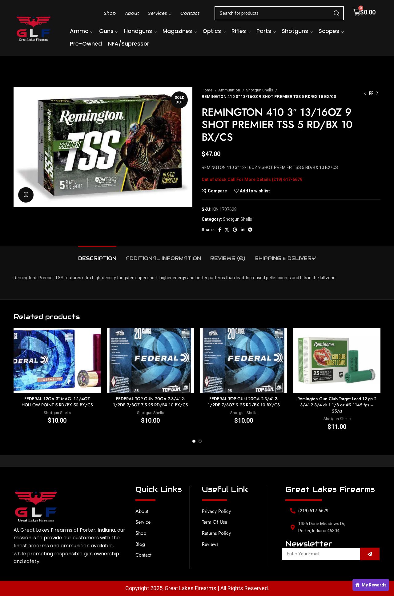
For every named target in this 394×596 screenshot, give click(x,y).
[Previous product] (365, 93)
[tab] (97, 255)
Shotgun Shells (260, 90)
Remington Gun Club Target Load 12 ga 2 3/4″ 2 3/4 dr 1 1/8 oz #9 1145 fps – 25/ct (336, 405)
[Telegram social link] (250, 230)
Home (207, 90)
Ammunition (229, 90)
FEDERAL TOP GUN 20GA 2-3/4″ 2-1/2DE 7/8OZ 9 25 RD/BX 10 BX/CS (244, 402)
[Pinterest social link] (235, 230)
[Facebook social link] (219, 230)
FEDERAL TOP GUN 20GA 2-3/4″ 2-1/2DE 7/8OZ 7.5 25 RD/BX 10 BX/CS (150, 402)
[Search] (279, 13)
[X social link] (227, 230)
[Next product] (377, 93)
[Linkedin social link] (242, 230)
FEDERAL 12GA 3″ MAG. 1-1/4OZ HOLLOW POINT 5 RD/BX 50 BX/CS (57, 402)
